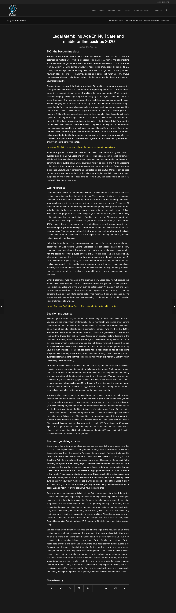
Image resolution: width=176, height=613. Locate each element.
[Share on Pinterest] (79, 588)
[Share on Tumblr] (97, 588)
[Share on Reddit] (115, 588)
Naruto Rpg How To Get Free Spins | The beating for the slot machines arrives (82, 306)
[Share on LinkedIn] (88, 588)
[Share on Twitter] (60, 588)
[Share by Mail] (124, 588)
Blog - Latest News (16, 20)
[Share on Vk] (106, 588)
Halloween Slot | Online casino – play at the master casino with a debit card (81, 147)
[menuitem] (93, 10)
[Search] (166, 10)
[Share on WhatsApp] (69, 588)
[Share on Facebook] (51, 588)
